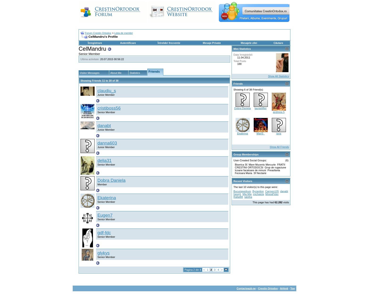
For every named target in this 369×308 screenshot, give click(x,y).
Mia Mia (247, 194)
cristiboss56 (109, 108)
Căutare (278, 43)
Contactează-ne (246, 288)
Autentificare (128, 43)
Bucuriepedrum (242, 191)
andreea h (279, 112)
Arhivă (284, 288)
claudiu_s (106, 90)
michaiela (258, 194)
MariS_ (261, 133)
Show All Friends (279, 147)
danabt (104, 125)
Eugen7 (104, 215)
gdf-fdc (104, 232)
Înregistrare (95, 43)
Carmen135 (272, 191)
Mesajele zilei (249, 43)
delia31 (104, 160)
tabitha (248, 197)
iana (278, 133)
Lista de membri (123, 33)
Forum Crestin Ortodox (98, 33)
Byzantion (258, 191)
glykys (103, 252)
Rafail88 (238, 197)
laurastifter (261, 108)
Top (292, 288)
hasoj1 (237, 194)
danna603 (107, 143)
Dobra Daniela (111, 180)
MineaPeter (272, 194)
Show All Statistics (278, 76)
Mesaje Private (212, 43)
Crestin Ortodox (268, 288)
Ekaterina (106, 197)
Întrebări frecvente (169, 43)
